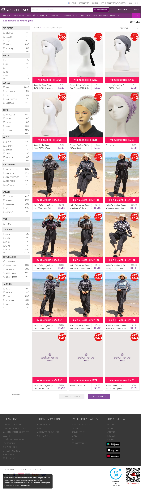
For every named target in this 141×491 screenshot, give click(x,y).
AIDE (136, 3)
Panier (137, 10)
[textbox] (61, 9)
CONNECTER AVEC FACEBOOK (116, 3)
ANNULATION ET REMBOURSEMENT (16, 432)
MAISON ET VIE (103, 16)
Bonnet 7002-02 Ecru (78, 385)
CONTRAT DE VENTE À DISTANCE (15, 428)
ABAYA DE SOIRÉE (78, 432)
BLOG (130, 3)
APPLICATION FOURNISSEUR (48, 432)
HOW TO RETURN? (9, 443)
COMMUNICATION (43, 424)
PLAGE (95, 16)
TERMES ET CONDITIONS (12, 424)
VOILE (29, 16)
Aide (39, 428)
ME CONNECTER (84, 3)
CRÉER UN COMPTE (98, 3)
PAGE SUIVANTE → (99, 396)
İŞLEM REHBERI (8, 454)
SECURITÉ (6, 436)
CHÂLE (74, 436)
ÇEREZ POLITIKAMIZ (10, 447)
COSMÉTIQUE (114, 16)
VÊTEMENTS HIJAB (19, 16)
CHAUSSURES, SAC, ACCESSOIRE (73, 16)
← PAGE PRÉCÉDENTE (71, 396)
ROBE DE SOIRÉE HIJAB (81, 424)
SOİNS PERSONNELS (79, 443)
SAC (73, 439)
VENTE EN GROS (43, 436)
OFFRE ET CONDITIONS (11, 451)
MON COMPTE (123, 10)
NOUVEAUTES (7, 16)
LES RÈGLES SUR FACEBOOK (13, 439)
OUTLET (135, 16)
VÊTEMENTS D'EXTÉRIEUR (41, 16)
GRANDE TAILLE (56, 16)
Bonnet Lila (110, 145)
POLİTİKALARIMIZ (9, 458)
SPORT (88, 16)
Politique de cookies (11, 485)
